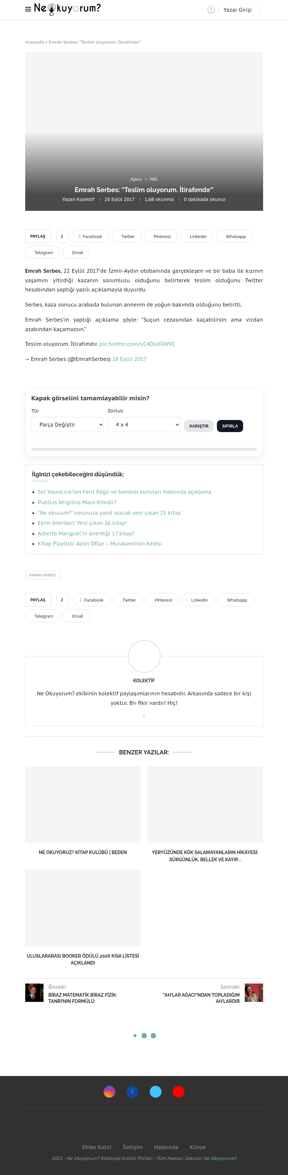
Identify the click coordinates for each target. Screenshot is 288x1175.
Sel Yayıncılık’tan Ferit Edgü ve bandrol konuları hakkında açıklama (124, 491)
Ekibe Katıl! (96, 1147)
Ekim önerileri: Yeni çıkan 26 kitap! (82, 523)
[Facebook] (132, 1092)
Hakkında (166, 1147)
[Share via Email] (76, 252)
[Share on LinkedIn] (197, 236)
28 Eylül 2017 (129, 359)
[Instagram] (109, 1092)
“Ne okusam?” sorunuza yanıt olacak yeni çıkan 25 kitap (109, 512)
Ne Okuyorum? (220, 1158)
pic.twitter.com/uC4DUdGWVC (137, 344)
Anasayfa (34, 42)
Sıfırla (230, 426)
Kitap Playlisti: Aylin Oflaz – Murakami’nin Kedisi (100, 543)
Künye (198, 1147)
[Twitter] (156, 1092)
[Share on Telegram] (42, 252)
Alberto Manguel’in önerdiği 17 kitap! (86, 533)
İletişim (133, 1147)
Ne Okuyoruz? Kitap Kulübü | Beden (83, 852)
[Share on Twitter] (127, 236)
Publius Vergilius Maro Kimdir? (77, 502)
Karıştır (198, 426)
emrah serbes (42, 575)
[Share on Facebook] (90, 236)
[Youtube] (178, 1092)
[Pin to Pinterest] (161, 236)
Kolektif (85, 199)
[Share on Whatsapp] (234, 236)
